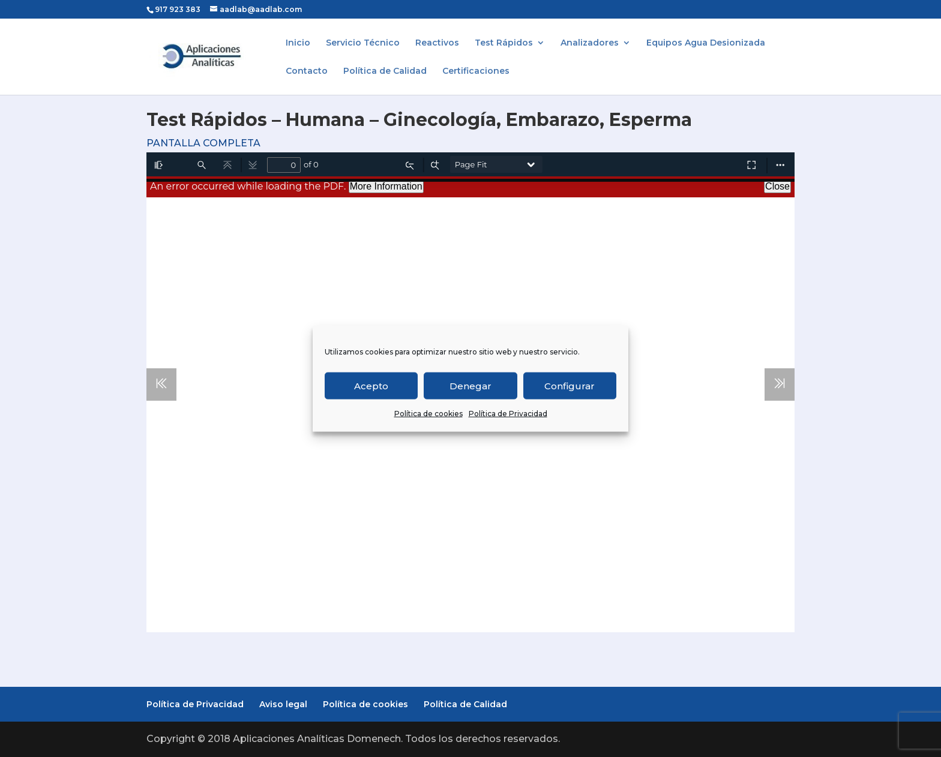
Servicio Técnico (363, 43)
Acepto (371, 385)
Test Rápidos (504, 43)
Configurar (569, 385)
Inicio (298, 43)
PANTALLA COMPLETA (203, 143)
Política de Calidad (385, 71)
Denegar (470, 385)
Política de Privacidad (508, 413)
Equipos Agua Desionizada (705, 43)
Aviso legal (283, 704)
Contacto (307, 71)
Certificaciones (476, 71)
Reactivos (437, 43)
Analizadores (590, 43)
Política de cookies (428, 413)
